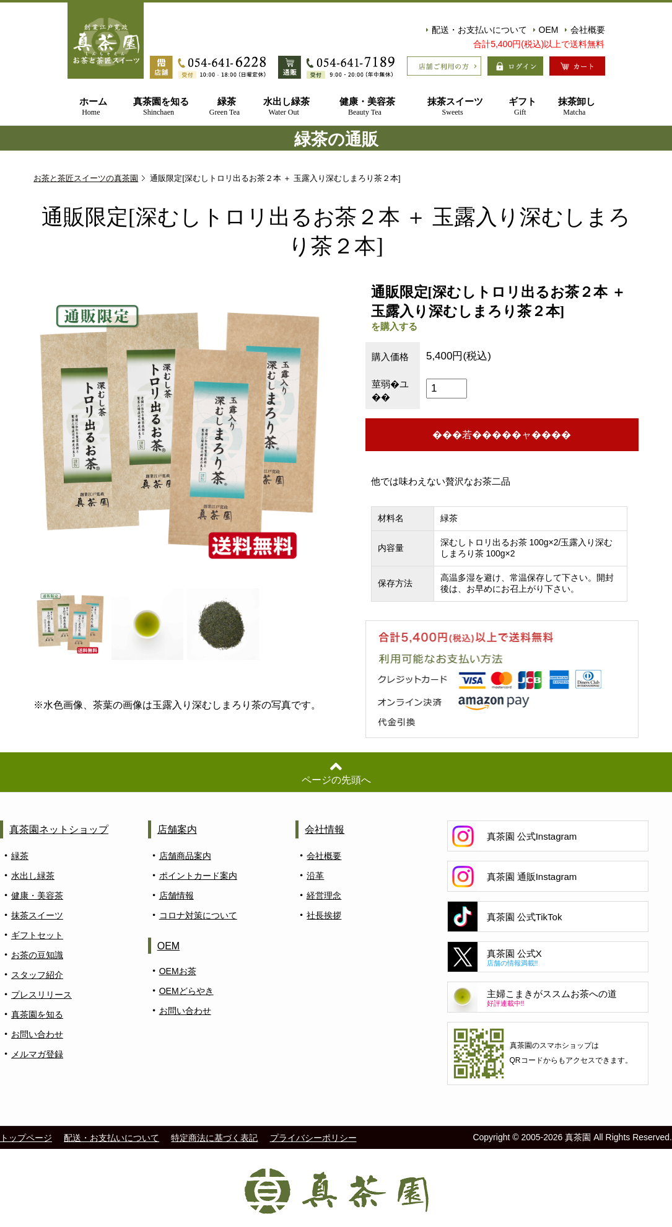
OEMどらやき (186, 991)
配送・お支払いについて (476, 30)
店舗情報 (176, 895)
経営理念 (324, 895)
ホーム (91, 107)
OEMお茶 (177, 971)
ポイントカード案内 (198, 876)
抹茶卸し (574, 107)
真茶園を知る (159, 107)
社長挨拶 (324, 915)
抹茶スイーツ (453, 107)
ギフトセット (37, 935)
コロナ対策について (198, 915)
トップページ (26, 1138)
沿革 (315, 876)
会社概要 (585, 30)
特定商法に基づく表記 (214, 1138)
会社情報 (324, 829)
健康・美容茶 (365, 107)
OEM (546, 30)
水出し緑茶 (284, 107)
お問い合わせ (37, 1034)
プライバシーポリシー (313, 1138)
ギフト (520, 107)
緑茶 (225, 107)
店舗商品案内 (185, 856)
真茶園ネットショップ (58, 829)
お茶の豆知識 (37, 955)
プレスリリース (41, 995)
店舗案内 (177, 829)
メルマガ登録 (37, 1054)
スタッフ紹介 (37, 975)
